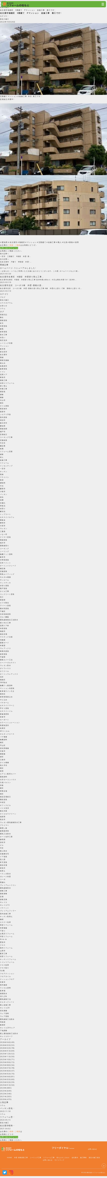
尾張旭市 (4, 410)
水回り (3, 509)
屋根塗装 (4, 321)
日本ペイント (5, 564)
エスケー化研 (5, 923)
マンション (5, 347)
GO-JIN (3, 997)
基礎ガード (5, 643)
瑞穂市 (3, 632)
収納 (2, 475)
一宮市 (3, 469)
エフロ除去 (5, 604)
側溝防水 (4, 994)
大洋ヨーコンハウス (8, 780)
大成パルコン (5, 783)
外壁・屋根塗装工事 (21, 1159)
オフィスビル (5, 806)
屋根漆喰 (4, 894)
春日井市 (4, 424)
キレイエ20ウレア (8, 1029)
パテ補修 (4, 738)
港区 (2, 795)
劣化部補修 (5, 749)
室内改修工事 (5, 914)
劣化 (2, 498)
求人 (2, 458)
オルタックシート (7, 1003)
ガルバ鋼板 (5, 618)
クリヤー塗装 (5, 538)
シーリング (5, 552)
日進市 (3, 752)
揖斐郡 (3, 601)
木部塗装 (4, 629)
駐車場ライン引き (7, 692)
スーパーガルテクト (8, 663)
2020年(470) (6, 1100)
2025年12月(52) (7, 1055)
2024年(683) (6, 1089)
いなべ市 (4, 535)
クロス (3, 946)
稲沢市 (3, 544)
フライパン (5, 478)
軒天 (2, 324)
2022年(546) (6, 1094)
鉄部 (2, 772)
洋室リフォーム (6, 937)
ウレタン (4, 529)
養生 (2, 318)
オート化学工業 (6, 837)
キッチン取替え (6, 917)
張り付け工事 (5, 623)
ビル (2, 846)
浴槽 (2, 501)
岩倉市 (3, 718)
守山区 (3, 746)
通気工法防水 (5, 835)
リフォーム (5, 464)
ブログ (3, 298)
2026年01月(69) (7, 1052)
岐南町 (3, 1026)
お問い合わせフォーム (9, 248)
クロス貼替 (5, 966)
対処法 (3, 506)
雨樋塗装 (4, 541)
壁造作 (3, 943)
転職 (2, 449)
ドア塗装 (4, 857)
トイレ (3, 372)
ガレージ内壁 (5, 877)
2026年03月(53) (7, 1046)
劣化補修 (4, 1011)
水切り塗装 (5, 586)
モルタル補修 (5, 578)
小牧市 (3, 492)
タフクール (5, 672)
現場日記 (4, 315)
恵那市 (3, 412)
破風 (2, 330)
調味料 (3, 484)
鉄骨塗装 (4, 333)
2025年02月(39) (7, 1083)
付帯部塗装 (5, 561)
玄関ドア (4, 375)
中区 (2, 849)
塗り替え (4, 387)
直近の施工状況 (94, 1159)
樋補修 (3, 755)
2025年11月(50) (7, 1057)
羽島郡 (3, 1023)
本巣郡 (3, 646)
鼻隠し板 (4, 829)
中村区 (3, 803)
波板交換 (4, 900)
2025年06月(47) (7, 1072)
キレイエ (4, 903)
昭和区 (3, 695)
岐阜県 (3, 350)
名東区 (3, 729)
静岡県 (3, 840)
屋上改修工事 (5, 1006)
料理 (2, 481)
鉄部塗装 (4, 655)
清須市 (3, 421)
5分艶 (2, 971)
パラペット (5, 909)
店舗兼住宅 (5, 854)
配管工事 (4, 954)
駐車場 (3, 991)
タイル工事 (5, 592)
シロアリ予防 (5, 415)
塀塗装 (3, 392)
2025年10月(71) (7, 1060)
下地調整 (4, 1031)
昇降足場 (4, 792)
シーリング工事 (35, 1159)
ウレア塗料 (5, 1014)
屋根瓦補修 (5, 361)
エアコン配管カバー (8, 775)
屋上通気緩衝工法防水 (9, 1034)
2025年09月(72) (7, 1063)
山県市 (3, 951)
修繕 (2, 920)
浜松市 (3, 843)
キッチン (4, 472)
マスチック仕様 (6, 638)
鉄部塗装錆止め (6, 698)
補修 (2, 398)
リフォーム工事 (49, 1159)
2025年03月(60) (7, 1080)
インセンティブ (6, 467)
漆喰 (2, 395)
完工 (2, 598)
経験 (2, 455)
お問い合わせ (47, 1162)
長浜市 (3, 820)
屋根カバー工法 (6, 661)
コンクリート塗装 (7, 595)
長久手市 (4, 766)
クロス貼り (5, 969)
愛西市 (3, 489)
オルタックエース (7, 735)
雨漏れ (3, 883)
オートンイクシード (8, 566)
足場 (2, 897)
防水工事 (4, 335)
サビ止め (4, 700)
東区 (2, 789)
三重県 (3, 532)
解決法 (3, 512)
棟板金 (3, 521)
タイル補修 (5, 763)
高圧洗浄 (4, 341)
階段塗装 (4, 800)
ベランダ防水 (5, 874)
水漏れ (3, 504)
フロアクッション (7, 974)
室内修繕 (4, 986)
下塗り (3, 932)
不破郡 (3, 658)
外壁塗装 (4, 327)
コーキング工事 (6, 438)
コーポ (3, 880)
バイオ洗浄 (5, 809)
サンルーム (5, 581)
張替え (3, 872)
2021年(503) (6, 1097)
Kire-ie (3, 940)
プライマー (5, 826)
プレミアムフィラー (8, 912)
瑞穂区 (3, 681)
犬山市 (3, 401)
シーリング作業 (6, 344)
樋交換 (3, 569)
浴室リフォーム (6, 957)
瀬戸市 (4, 432)
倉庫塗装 (4, 370)
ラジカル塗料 (5, 989)
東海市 (3, 378)
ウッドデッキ (5, 583)
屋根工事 (4, 381)
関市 (2, 404)
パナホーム (5, 703)
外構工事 (4, 390)
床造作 (3, 869)
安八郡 (3, 860)
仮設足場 (4, 635)
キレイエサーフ (6, 1037)
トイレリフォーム (7, 963)
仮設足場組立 (5, 797)
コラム (3, 309)
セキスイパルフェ (7, 518)
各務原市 (4, 367)
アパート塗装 (5, 606)
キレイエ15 (5, 906)
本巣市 (3, 983)
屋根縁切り (5, 546)
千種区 (3, 612)
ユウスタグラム (6, 304)
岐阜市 (3, 558)
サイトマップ (59, 1162)
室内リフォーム (6, 949)
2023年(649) (6, 1092)
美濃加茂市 (5, 726)
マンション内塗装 (7, 689)
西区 (2, 769)
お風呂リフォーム (7, 934)
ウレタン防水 (5, 666)
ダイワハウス (5, 669)
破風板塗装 (5, 832)
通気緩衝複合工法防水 (9, 621)
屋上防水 (4, 852)
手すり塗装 (5, 709)
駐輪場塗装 (5, 715)
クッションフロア (7, 980)
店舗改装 (4, 441)
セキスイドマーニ (7, 706)
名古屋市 (4, 355)
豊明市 (3, 524)
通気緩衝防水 (5, 889)
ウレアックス (5, 649)
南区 (2, 743)
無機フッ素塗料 (6, 686)
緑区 (2, 758)
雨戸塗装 (4, 589)
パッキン (4, 495)
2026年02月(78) (7, 1049)
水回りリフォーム (7, 384)
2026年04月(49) (7, 1043)
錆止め (3, 364)
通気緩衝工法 (5, 1000)
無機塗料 (4, 740)
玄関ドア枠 (5, 626)
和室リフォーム (6, 926)
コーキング (5, 549)
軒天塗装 (4, 863)
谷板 (2, 786)
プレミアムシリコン (8, 886)
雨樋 (2, 358)
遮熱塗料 (4, 777)
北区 (2, 678)
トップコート (5, 515)
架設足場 (4, 866)
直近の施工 (5, 19)
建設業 (3, 447)
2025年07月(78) (7, 1069)
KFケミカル (5, 732)
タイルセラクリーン (8, 815)
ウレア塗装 (5, 1017)
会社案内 (75, 1159)
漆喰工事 (4, 892)
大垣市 (3, 527)
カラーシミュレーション (10, 723)
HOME (9, 1159)
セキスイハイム (6, 712)
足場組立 (4, 435)
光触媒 (3, 641)
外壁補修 (4, 929)
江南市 (3, 760)
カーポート (5, 720)
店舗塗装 (4, 572)
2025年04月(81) (7, 1077)
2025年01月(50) (7, 1086)
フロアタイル (5, 977)
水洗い (3, 338)
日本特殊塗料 (5, 615)
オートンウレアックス (9, 675)
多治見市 (4, 352)
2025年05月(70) (7, 1075)
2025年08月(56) (7, 1066)
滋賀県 (3, 817)
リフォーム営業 (6, 452)
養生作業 (4, 812)
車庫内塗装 (5, 652)
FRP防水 (4, 683)
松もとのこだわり (63, 1159)
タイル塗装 (5, 407)
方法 (2, 487)
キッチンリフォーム (8, 960)
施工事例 (83, 1159)
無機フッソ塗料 (6, 555)
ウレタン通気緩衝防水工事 (11, 823)
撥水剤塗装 (5, 609)
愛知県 (3, 427)
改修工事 (4, 461)
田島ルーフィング (7, 575)
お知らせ (4, 307)
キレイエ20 (5, 1009)
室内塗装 (4, 418)
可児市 (3, 444)
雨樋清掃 (4, 429)
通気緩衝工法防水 (7, 1020)
